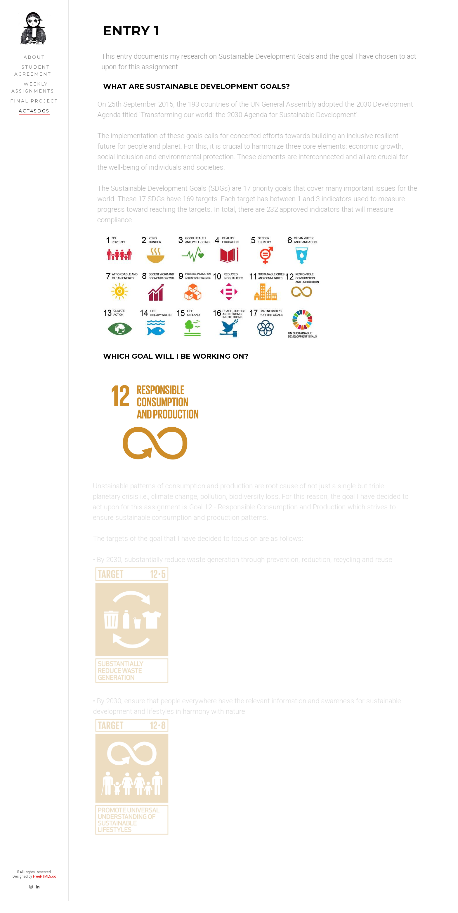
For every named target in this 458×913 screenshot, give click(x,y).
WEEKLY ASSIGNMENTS (32, 87)
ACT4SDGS (34, 111)
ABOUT (34, 57)
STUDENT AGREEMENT (32, 70)
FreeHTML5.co (44, 822)
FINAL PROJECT (34, 101)
